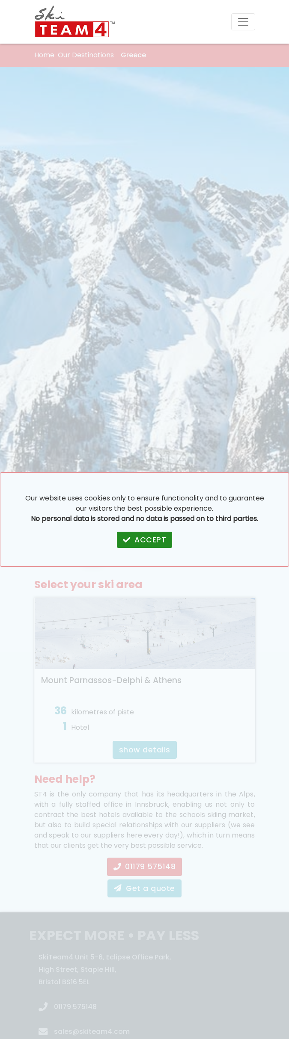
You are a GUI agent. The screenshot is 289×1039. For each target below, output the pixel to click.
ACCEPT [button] (145, 540)
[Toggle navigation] (243, 21)
